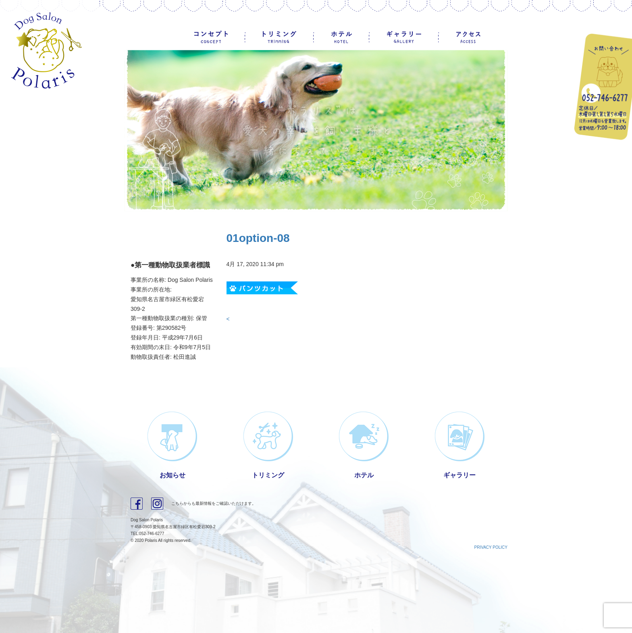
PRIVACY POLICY (490, 547)
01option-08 (258, 238)
